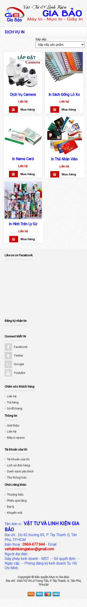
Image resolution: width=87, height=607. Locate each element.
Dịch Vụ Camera (23, 95)
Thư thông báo (17, 477)
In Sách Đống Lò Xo (64, 95)
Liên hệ (11, 396)
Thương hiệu (15, 494)
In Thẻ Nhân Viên (64, 159)
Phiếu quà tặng (17, 500)
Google (19, 364)
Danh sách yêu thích (20, 471)
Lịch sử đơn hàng (18, 465)
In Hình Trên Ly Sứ (23, 224)
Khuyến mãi (14, 512)
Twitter (18, 355)
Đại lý (10, 506)
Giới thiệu (13, 425)
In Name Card (23, 159)
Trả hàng (13, 402)
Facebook (21, 347)
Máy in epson (16, 437)
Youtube (19, 373)
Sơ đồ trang (14, 408)
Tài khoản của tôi (18, 459)
